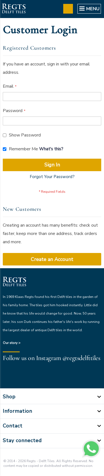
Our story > (12, 343)
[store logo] (13, 9)
